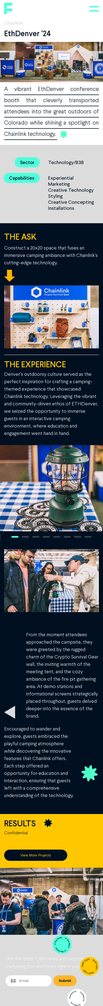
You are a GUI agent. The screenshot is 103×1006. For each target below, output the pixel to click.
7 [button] (77, 537)
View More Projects (35, 855)
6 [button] (67, 537)
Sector (27, 162)
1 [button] (15, 537)
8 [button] (88, 537)
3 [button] (36, 537)
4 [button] (46, 537)
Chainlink (13, 23)
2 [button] (25, 537)
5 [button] (56, 537)
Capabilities (21, 178)
